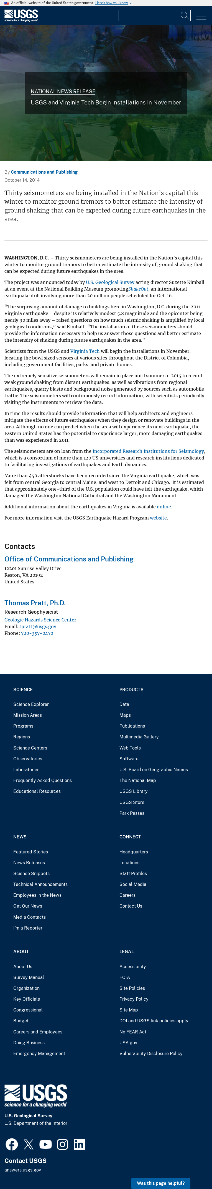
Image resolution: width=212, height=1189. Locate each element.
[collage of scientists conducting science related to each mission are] (106, 93)
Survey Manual (28, 977)
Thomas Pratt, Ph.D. (35, 603)
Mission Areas (27, 715)
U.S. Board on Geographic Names (153, 769)
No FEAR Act (132, 1032)
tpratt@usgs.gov (37, 626)
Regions (21, 737)
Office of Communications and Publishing (69, 559)
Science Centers (30, 748)
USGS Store (131, 802)
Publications (132, 726)
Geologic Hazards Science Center (40, 620)
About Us (22, 966)
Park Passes (131, 813)
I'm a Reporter (27, 928)
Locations (129, 862)
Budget (21, 1020)
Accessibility (132, 966)
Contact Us (130, 906)
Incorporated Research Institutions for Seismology (148, 451)
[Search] (185, 15)
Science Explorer (31, 704)
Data (124, 704)
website (158, 518)
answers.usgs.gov (22, 1170)
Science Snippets (31, 873)
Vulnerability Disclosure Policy (151, 1053)
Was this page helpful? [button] (161, 1183)
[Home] (21, 20)
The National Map (137, 780)
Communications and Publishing (44, 172)
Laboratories (26, 769)
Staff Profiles (133, 873)
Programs (23, 726)
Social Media (132, 884)
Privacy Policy (134, 999)
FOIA (124, 977)
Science (23, 689)
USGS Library (133, 791)
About (21, 951)
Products (131, 689)
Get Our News (27, 906)
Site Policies (132, 988)
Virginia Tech (85, 351)
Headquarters (133, 852)
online (164, 506)
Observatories (27, 758)
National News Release (63, 91)
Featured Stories (30, 852)
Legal (126, 951)
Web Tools (130, 748)
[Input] (155, 15)
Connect (130, 837)
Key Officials (26, 999)
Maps (125, 715)
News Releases (29, 862)
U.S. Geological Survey (110, 282)
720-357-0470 (37, 633)
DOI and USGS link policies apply (153, 1020)
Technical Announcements (40, 884)
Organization (26, 988)
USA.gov (128, 1042)
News (20, 837)
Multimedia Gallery (139, 737)
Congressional (28, 1010)
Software (129, 758)
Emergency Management (39, 1053)
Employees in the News (37, 895)
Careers (127, 895)
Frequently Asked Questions (42, 780)
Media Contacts (29, 917)
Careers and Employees (37, 1032)
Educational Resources (37, 791)
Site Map (128, 1010)
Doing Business (29, 1042)
